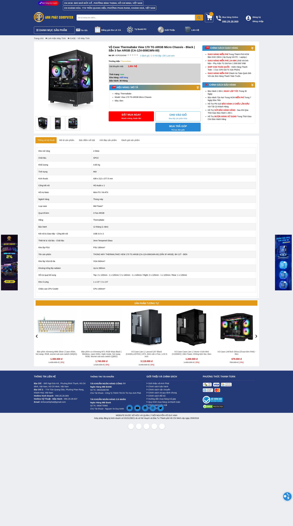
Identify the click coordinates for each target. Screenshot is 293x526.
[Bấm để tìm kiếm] (199, 18)
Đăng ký (257, 17)
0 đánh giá (144, 56)
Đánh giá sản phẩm (131, 140)
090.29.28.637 (70, 399)
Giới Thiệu (170, 30)
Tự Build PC (141, 29)
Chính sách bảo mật (156, 405)
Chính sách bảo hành (157, 386)
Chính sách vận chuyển (158, 389)
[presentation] (37, 335)
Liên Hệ (195, 30)
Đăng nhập (258, 21)
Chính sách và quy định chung (161, 392)
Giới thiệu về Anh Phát (157, 383)
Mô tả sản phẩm (66, 140)
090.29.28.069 (62, 396)
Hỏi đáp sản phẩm (108, 140)
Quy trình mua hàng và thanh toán (163, 402)
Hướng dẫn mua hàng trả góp (161, 399)
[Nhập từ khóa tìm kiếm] (139, 18)
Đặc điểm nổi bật (87, 140)
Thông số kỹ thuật (46, 140)
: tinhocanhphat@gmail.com (50, 402)
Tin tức (84, 30)
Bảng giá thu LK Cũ (111, 30)
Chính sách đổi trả (155, 396)
